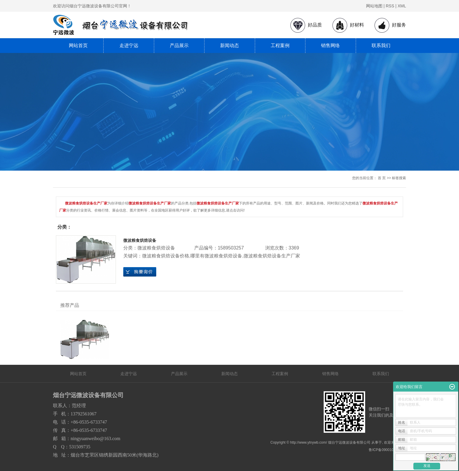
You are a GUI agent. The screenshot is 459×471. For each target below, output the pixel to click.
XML (402, 6)
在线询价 (139, 272)
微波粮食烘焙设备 (139, 240)
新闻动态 (229, 45)
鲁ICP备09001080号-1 (386, 450)
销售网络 (330, 45)
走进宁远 (128, 45)
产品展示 (179, 45)
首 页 (382, 178)
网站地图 (374, 6)
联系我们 (381, 45)
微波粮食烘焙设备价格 (165, 255)
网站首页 (78, 45)
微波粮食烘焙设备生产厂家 (272, 255)
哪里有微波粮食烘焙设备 (216, 255)
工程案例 (280, 45)
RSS (390, 6)
